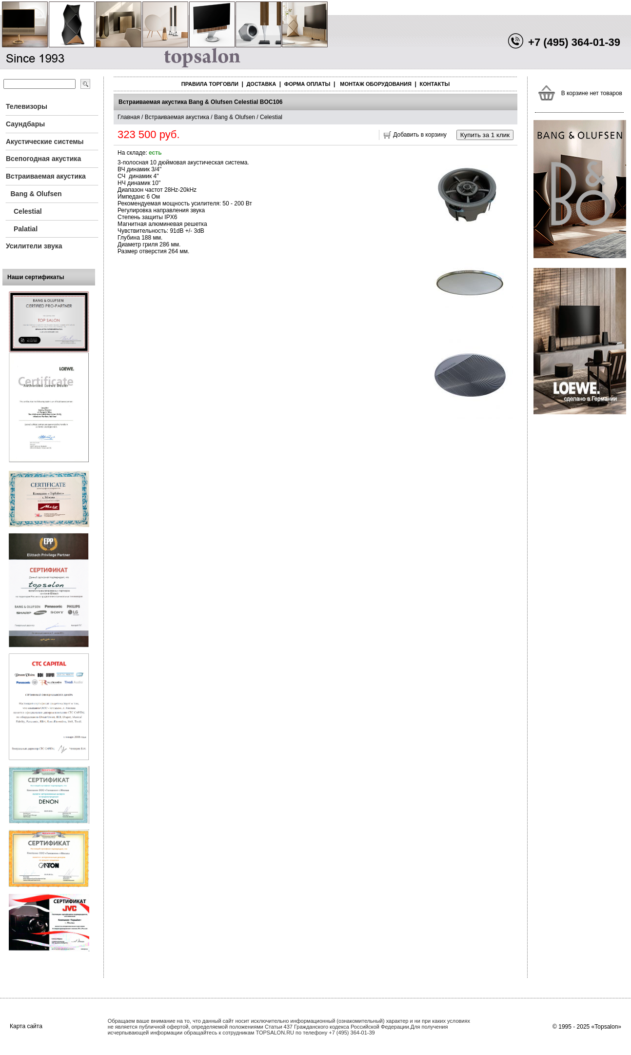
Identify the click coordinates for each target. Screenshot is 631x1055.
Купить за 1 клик (485, 135)
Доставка (261, 84)
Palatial (26, 229)
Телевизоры (26, 106)
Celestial (28, 211)
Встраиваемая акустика (46, 176)
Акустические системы (45, 141)
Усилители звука (34, 246)
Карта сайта (26, 1026)
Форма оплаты (307, 84)
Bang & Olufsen (36, 194)
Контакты (435, 84)
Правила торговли (209, 84)
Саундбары (25, 124)
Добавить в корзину (420, 134)
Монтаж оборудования (376, 84)
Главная (129, 117)
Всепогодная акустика (43, 158)
